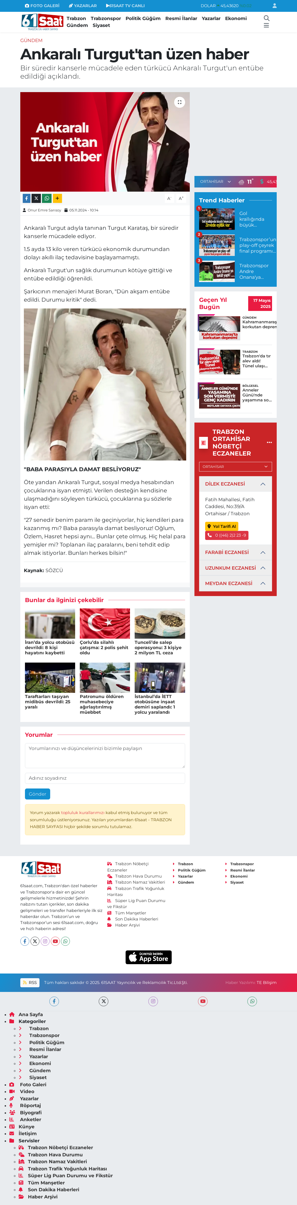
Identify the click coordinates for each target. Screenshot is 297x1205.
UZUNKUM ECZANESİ (230, 568)
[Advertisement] (240, 130)
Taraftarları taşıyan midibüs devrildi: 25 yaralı (47, 702)
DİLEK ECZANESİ (225, 484)
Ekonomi (236, 18)
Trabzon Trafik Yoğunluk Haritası (63, 1168)
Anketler (25, 1119)
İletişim (23, 1133)
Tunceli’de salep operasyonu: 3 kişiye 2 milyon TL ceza (158, 647)
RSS (30, 982)
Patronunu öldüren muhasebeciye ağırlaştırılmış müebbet (102, 704)
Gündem (77, 25)
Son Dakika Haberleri (132, 919)
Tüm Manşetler (126, 913)
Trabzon (76, 18)
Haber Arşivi (123, 925)
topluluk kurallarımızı (83, 812)
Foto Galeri (27, 1084)
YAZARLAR (83, 5)
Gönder (37, 794)
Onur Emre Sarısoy (44, 210)
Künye (22, 1126)
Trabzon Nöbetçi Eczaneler (56, 1147)
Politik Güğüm (143, 18)
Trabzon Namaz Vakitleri (136, 882)
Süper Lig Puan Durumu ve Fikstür (66, 1175)
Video (21, 1091)
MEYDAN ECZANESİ (228, 583)
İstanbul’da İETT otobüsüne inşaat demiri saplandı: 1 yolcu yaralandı (155, 704)
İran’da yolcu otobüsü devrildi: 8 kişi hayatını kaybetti (50, 647)
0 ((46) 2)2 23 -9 (227, 535)
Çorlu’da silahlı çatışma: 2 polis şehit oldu (104, 647)
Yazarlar (211, 18)
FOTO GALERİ (42, 5)
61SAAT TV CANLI (125, 5)
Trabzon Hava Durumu (134, 876)
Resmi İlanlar (181, 18)
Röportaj (25, 1105)
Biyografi (25, 1112)
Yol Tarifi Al (222, 526)
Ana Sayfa (26, 1014)
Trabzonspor (106, 18)
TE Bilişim (267, 982)
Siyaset (101, 25)
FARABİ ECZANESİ (227, 552)
